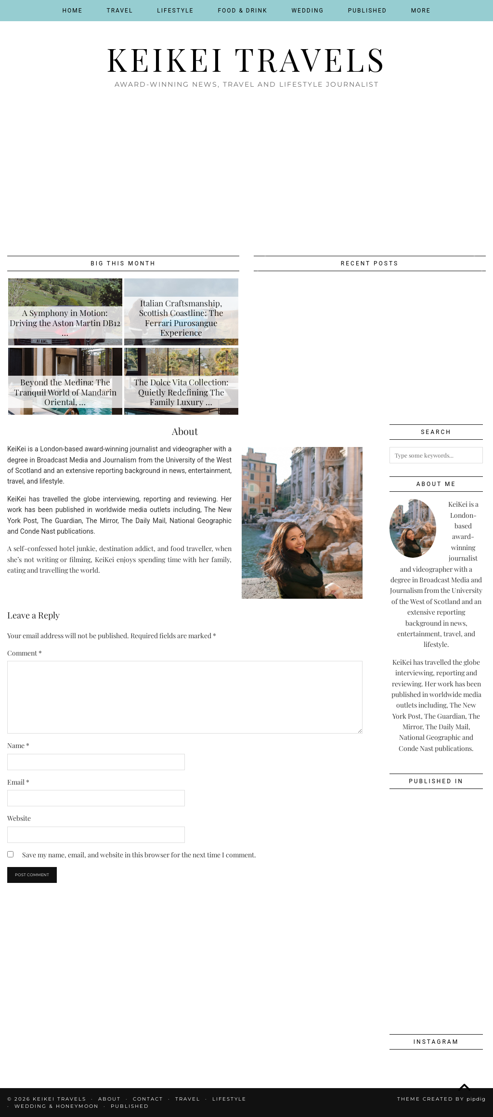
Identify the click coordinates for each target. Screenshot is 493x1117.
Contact (148, 1099)
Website (19, 818)
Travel (120, 10)
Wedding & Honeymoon (56, 1106)
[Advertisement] (246, 169)
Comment (24, 652)
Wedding (307, 10)
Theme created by (441, 1099)
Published (367, 10)
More (421, 10)
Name (18, 745)
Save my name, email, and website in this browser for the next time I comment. (139, 854)
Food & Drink (242, 10)
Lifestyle (175, 10)
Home (72, 10)
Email (18, 782)
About (109, 1099)
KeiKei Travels (246, 58)
